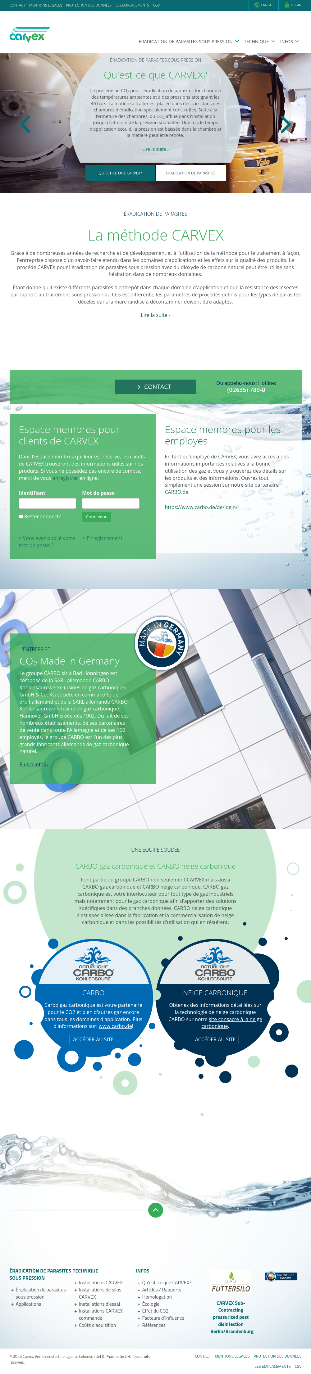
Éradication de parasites (190, 173)
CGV (156, 5)
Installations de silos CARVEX (100, 1293)
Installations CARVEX (101, 1282)
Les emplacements (132, 5)
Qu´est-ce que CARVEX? (120, 173)
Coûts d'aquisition (97, 1325)
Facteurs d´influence (163, 1318)
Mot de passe (98, 492)
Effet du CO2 (155, 1310)
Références (153, 1325)
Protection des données (89, 5)
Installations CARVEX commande (101, 1314)
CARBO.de (177, 492)
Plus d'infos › (34, 764)
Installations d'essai (99, 1304)
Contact (17, 5)
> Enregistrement (102, 538)
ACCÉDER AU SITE (93, 1039)
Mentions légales (45, 5)
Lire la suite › (155, 149)
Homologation (157, 1296)
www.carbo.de (115, 1026)
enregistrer (65, 478)
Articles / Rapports (161, 1289)
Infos (287, 41)
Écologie (150, 1304)
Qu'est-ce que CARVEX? (166, 1282)
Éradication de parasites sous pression (186, 41)
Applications (28, 1304)
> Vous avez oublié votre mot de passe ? (47, 542)
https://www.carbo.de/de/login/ (201, 507)
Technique (257, 41)
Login (292, 4)
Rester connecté (43, 516)
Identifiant (32, 492)
